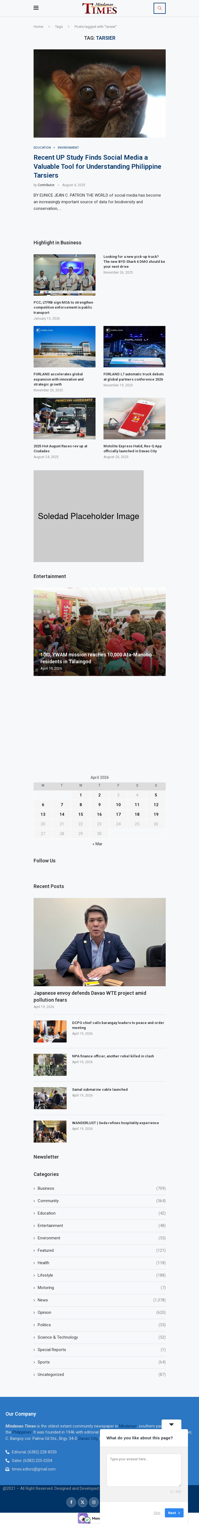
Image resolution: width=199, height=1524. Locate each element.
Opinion (102, 1313)
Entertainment (102, 1226)
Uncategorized (102, 1375)
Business (102, 1189)
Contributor (46, 185)
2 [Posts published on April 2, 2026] (99, 795)
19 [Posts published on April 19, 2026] (156, 814)
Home (38, 27)
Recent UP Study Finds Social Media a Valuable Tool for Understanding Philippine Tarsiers (97, 167)
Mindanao (128, 1426)
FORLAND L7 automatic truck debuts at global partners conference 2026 (133, 376)
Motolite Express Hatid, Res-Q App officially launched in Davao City (132, 448)
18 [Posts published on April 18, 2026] (137, 814)
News (102, 1300)
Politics (102, 1325)
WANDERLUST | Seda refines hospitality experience (115, 1123)
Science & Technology (102, 1338)
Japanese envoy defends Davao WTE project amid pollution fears (90, 996)
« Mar (97, 844)
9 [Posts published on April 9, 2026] (99, 805)
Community (102, 1201)
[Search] (160, 8)
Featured (102, 1251)
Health (102, 1263)
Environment (102, 1238)
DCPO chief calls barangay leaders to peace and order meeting (118, 1025)
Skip (157, 1513)
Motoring (102, 1288)
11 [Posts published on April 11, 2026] (137, 805)
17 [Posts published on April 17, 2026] (118, 814)
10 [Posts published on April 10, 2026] (118, 805)
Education (102, 1213)
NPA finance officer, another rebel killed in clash (113, 1056)
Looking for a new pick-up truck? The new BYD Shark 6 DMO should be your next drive (134, 262)
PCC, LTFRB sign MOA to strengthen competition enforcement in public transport (63, 308)
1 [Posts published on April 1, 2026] (81, 795)
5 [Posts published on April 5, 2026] (156, 795)
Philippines (21, 1432)
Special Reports (102, 1350)
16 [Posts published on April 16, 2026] (99, 814)
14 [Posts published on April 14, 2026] (61, 814)
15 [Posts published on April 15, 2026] (80, 814)
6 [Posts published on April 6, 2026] (43, 805)
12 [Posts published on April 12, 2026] (156, 805)
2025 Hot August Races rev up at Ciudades (60, 448)
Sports (102, 1362)
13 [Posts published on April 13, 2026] (42, 814)
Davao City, (88, 1438)
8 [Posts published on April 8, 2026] (81, 805)
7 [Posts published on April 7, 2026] (62, 805)
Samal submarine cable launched (100, 1089)
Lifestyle (102, 1276)
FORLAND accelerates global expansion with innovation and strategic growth (59, 379)
